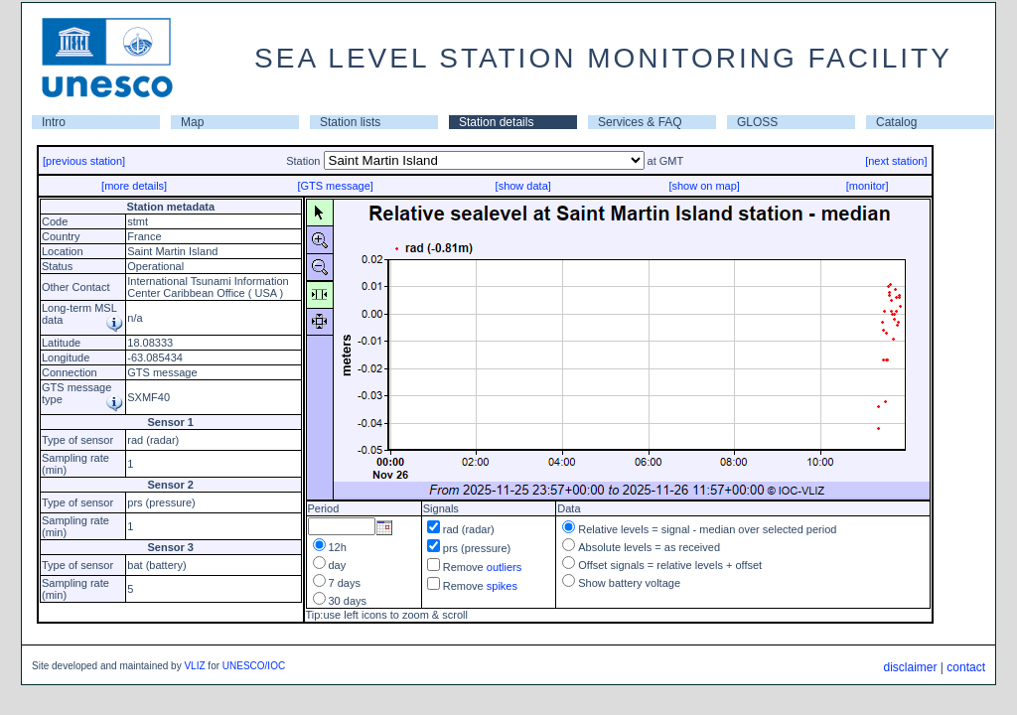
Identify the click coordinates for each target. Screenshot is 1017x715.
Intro (54, 122)
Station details (496, 122)
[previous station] (84, 161)
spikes (502, 586)
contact (965, 667)
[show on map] (704, 186)
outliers (504, 567)
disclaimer (910, 667)
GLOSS (757, 122)
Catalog (896, 122)
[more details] (134, 186)
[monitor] (867, 186)
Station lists (350, 122)
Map (192, 122)
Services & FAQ (640, 122)
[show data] (523, 186)
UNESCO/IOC (253, 665)
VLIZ (194, 665)
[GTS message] (334, 186)
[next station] (896, 161)
